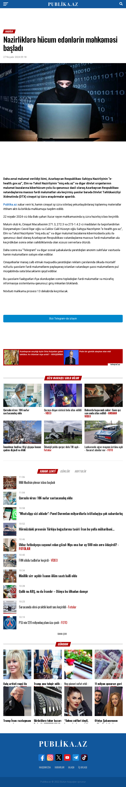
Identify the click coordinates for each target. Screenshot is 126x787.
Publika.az (10, 204)
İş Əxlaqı (82, 767)
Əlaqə (71, 767)
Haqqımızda (45, 767)
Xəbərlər (59, 767)
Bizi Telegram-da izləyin (63, 318)
